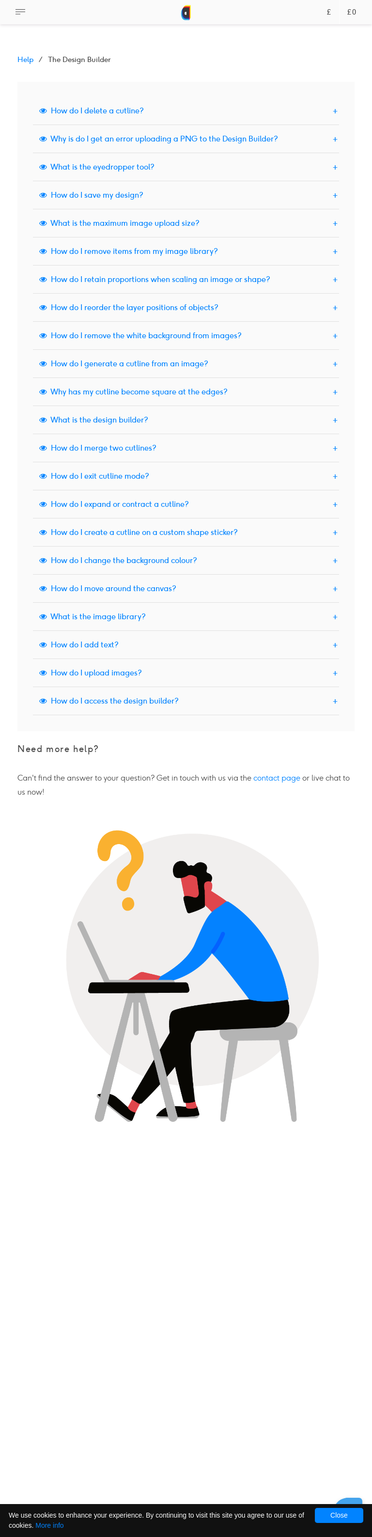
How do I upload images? (90, 672)
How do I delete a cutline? (91, 110)
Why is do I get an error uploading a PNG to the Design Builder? (158, 138)
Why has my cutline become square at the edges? (133, 391)
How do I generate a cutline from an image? (123, 363)
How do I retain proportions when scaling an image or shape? (154, 279)
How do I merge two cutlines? (97, 448)
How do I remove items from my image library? (128, 251)
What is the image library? (92, 616)
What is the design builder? (93, 419)
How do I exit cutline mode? (94, 476)
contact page (276, 778)
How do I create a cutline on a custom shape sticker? (138, 532)
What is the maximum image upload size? (119, 223)
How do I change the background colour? (118, 560)
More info (49, 1525)
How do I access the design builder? (109, 701)
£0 (351, 12)
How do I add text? (79, 644)
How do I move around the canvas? (107, 588)
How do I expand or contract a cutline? (114, 504)
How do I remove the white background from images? (140, 335)
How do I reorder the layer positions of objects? (128, 307)
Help (25, 59)
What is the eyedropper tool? (97, 167)
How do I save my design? (91, 195)
